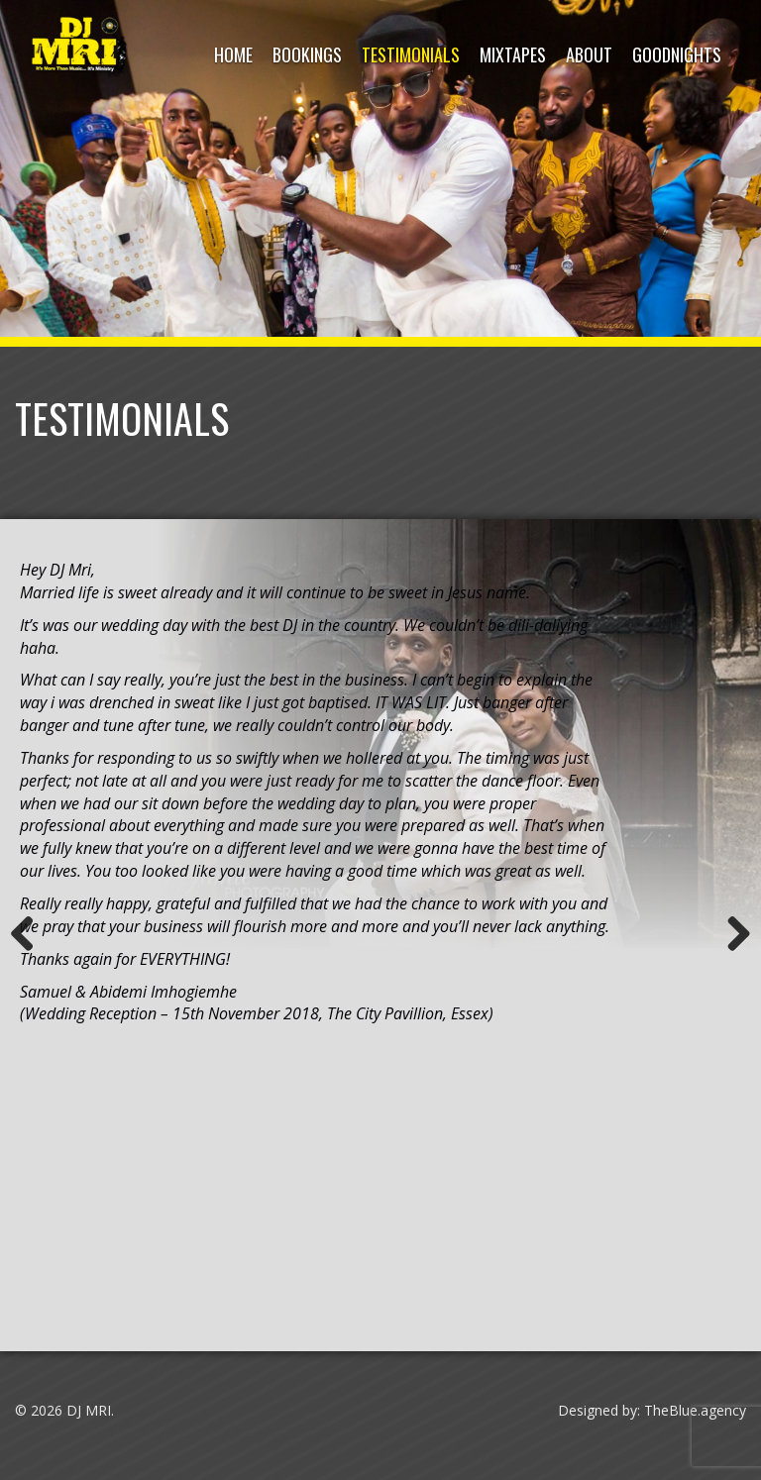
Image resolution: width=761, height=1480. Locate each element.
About (589, 54)
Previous (30, 935)
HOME (233, 54)
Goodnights (676, 54)
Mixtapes (513, 54)
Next (731, 935)
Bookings (307, 54)
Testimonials (411, 54)
